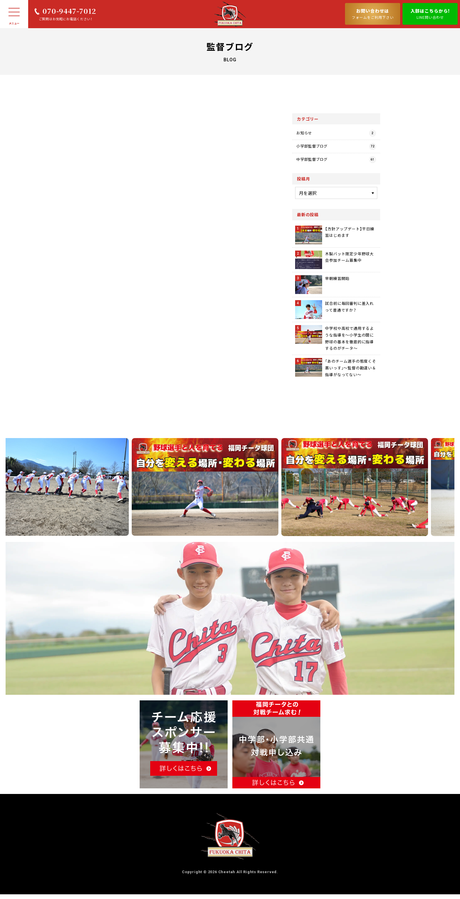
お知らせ (336, 133)
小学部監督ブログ (336, 149)
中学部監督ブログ (336, 164)
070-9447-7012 (69, 11)
